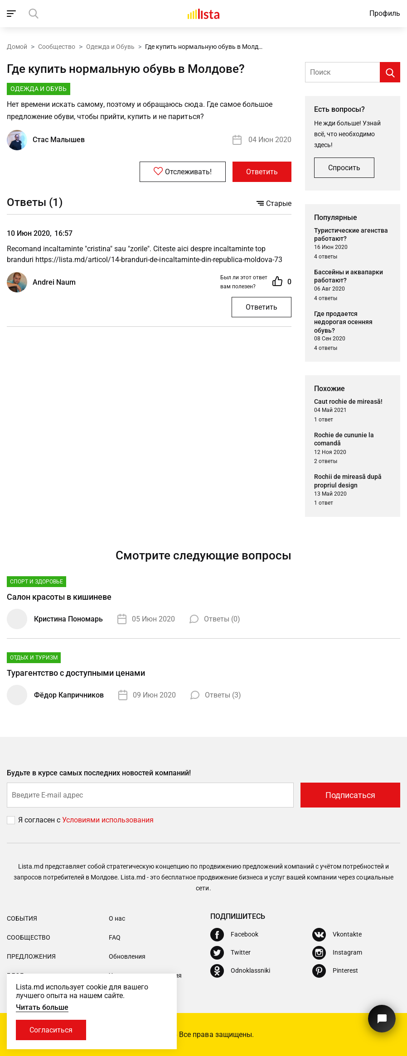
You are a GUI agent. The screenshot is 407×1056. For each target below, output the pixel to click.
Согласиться (51, 1030)
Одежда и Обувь (110, 46)
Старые (274, 203)
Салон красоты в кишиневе (59, 597)
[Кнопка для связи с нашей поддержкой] (382, 1018)
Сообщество (56, 46)
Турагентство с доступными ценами (76, 673)
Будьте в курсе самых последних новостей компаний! (99, 773)
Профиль (384, 13)
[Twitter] (230, 953)
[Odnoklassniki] (240, 971)
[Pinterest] (335, 971)
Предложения (31, 956)
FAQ (115, 937)
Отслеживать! (183, 171)
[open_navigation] (12, 13)
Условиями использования (108, 820)
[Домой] (203, 13)
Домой (17, 46)
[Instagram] (337, 953)
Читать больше (42, 1007)
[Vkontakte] (337, 934)
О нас (117, 918)
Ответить (262, 171)
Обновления (127, 956)
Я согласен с (40, 820)
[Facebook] (234, 934)
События (22, 918)
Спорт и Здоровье (36, 581)
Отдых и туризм (34, 658)
